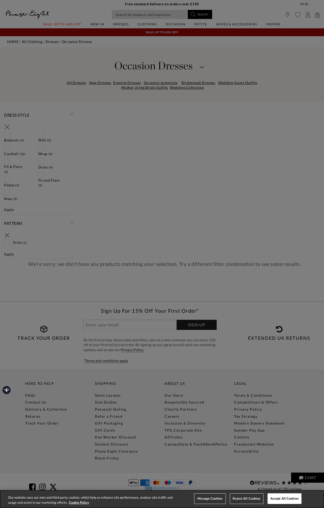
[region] (162, 499)
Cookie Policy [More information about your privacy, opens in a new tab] (79, 502)
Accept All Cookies (284, 498)
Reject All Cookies (246, 498)
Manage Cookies (209, 498)
